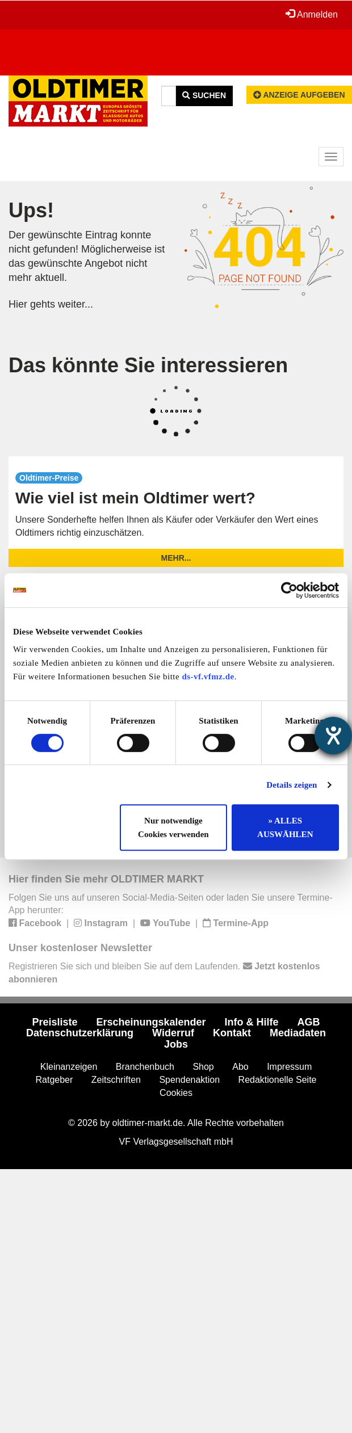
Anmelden (312, 14)
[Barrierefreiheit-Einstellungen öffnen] (333, 735)
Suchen (204, 95)
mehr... (176, 557)
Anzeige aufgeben (299, 94)
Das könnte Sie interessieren (148, 365)
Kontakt (232, 1033)
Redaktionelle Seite (277, 1080)
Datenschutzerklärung (79, 1033)
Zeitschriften (116, 1080)
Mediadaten (298, 1033)
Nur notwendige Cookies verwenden (173, 827)
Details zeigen (291, 784)
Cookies (176, 1093)
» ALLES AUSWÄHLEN (285, 827)
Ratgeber (54, 1080)
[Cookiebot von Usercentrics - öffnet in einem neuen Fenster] (289, 590)
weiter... (75, 304)
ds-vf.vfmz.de (208, 676)
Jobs (176, 1044)
